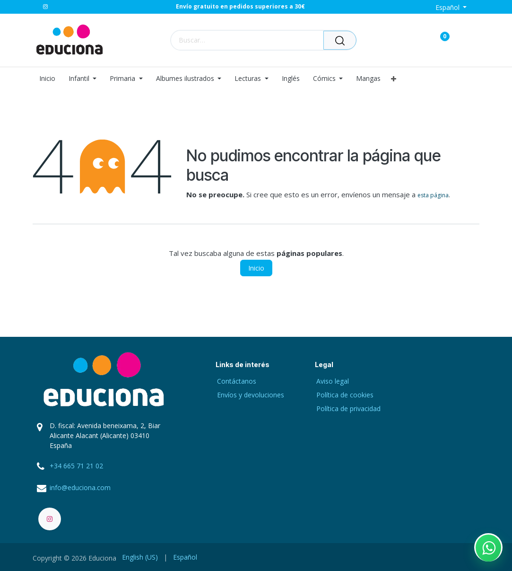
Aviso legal (332, 381)
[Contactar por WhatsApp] (488, 547)
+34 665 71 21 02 (76, 465)
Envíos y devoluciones (250, 394)
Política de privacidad (348, 408)
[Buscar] (339, 40)
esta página (433, 195)
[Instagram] (45, 6)
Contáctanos (236, 381)
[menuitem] (50, 78)
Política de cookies (344, 394)
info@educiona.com (80, 487)
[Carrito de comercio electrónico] (411, 40)
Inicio (256, 268)
